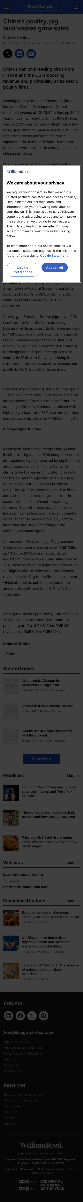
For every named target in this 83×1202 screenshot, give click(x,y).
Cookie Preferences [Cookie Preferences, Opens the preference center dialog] (22, 269)
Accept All (54, 267)
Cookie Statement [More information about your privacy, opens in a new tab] (54, 255)
